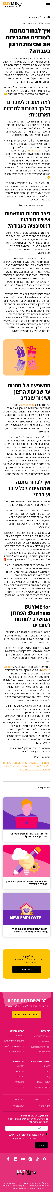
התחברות (46, 1071)
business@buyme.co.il (40, 1046)
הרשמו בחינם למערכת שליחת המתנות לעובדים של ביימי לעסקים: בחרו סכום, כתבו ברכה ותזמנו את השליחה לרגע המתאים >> (26, 766)
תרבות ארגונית (34, 150)
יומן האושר (20, 1076)
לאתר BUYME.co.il (42, 1099)
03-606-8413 (44, 1052)
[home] (12, 4)
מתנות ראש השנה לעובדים (13, 1046)
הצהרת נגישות (18, 1105)
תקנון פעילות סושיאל (42, 1087)
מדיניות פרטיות (44, 1105)
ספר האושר (19, 1071)
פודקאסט (20, 1066)
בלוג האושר (19, 1081)
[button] (47, 4)
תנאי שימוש (19, 1099)
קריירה (47, 1076)
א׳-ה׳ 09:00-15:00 (42, 1036)
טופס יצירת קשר (43, 1041)
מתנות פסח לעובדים (16, 1051)
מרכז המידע (19, 1087)
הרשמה (47, 1066)
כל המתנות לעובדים (16, 1035)
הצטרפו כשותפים (43, 1081)
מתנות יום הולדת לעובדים (14, 1041)
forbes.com (27, 404)
